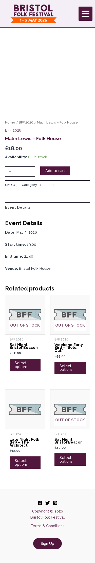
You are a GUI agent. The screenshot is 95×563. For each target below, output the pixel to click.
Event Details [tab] (18, 207)
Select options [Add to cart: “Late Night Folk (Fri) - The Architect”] (21, 462)
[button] (47, 543)
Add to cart (55, 170)
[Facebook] (40, 503)
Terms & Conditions (47, 526)
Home (10, 122)
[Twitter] (47, 503)
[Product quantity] (20, 171)
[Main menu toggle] (85, 13)
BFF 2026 (26, 122)
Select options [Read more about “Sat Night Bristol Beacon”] (21, 365)
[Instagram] (55, 503)
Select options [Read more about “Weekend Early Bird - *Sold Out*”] (66, 368)
